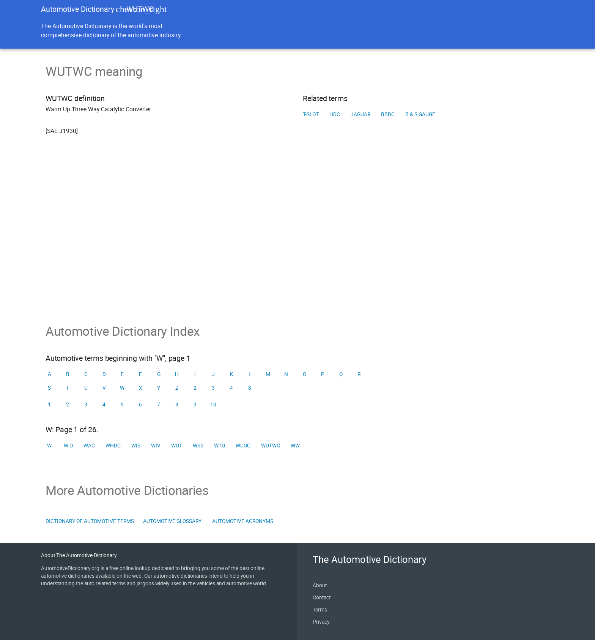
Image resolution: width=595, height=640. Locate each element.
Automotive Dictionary (77, 9)
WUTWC (270, 445)
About (320, 585)
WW (295, 445)
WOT (176, 445)
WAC (89, 445)
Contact (322, 597)
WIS (135, 445)
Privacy (321, 621)
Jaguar (360, 114)
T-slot (311, 114)
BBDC (388, 114)
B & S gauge (420, 114)
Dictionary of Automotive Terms (90, 521)
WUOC (243, 445)
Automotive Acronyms (242, 521)
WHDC (113, 445)
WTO (219, 445)
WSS (198, 445)
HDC (334, 114)
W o (68, 445)
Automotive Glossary (172, 521)
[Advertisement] (297, 240)
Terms (320, 609)
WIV (156, 445)
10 (213, 404)
